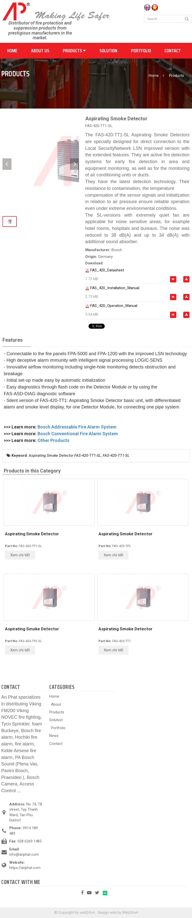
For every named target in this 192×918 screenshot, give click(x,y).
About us (40, 51)
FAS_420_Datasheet (107, 270)
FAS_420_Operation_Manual (113, 305)
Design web (107, 912)
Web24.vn (130, 912)
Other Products (53, 440)
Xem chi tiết (20, 555)
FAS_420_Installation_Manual (114, 288)
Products (74, 51)
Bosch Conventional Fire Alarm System (78, 433)
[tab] (12, 340)
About (56, 704)
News (53, 735)
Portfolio (141, 51)
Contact (172, 51)
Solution (108, 51)
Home (12, 51)
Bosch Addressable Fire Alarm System (77, 426)
